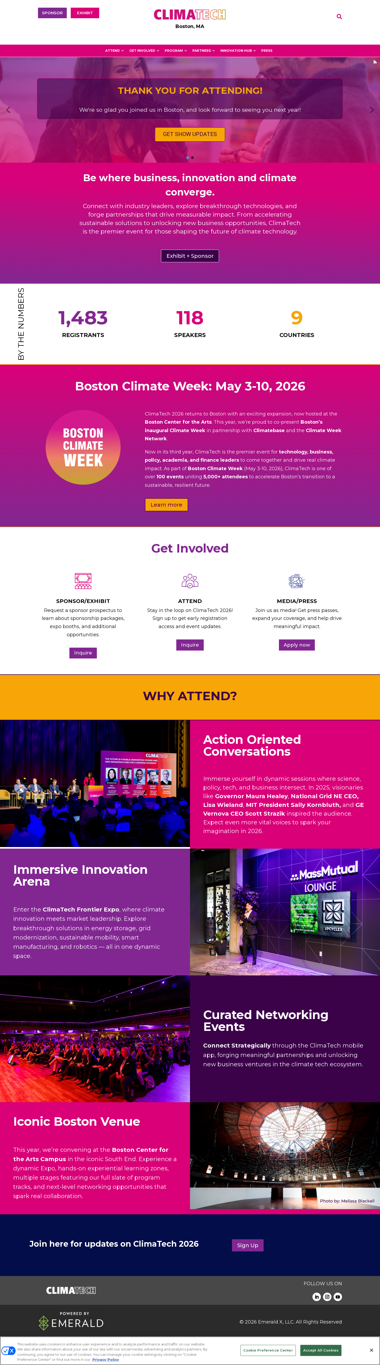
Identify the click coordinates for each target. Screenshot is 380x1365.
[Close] (371, 1350)
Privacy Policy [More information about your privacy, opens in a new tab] (105, 1359)
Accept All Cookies (321, 1350)
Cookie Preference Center (268, 1350)
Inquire (83, 653)
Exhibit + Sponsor (190, 256)
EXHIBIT (85, 12)
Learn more (166, 505)
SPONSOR (52, 12)
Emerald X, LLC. (276, 1322)
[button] (8, 110)
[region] (190, 110)
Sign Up (247, 1245)
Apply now (297, 645)
